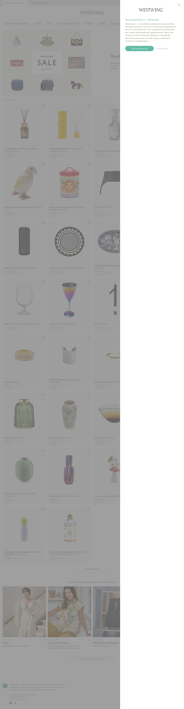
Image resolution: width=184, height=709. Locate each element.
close (179, 5)
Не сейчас (162, 48)
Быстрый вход (139, 48)
